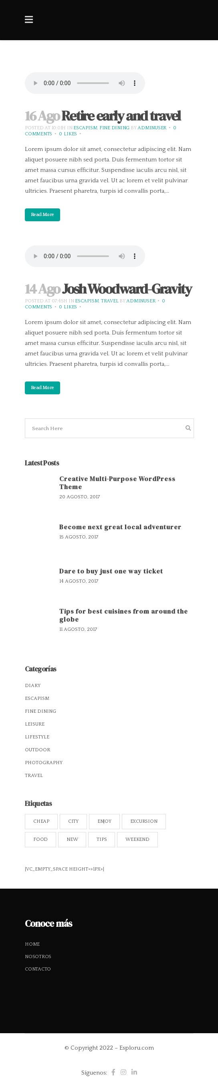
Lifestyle (37, 737)
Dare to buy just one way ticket (111, 571)
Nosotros (38, 956)
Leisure (34, 724)
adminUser (151, 128)
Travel (110, 301)
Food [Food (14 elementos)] (40, 839)
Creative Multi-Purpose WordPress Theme (117, 482)
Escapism (85, 128)
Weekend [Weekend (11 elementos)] (137, 839)
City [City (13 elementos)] (73, 821)
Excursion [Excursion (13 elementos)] (143, 821)
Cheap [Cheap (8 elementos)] (41, 821)
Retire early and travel (120, 115)
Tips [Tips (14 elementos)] (102, 839)
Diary (32, 685)
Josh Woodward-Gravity (126, 288)
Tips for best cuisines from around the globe (123, 615)
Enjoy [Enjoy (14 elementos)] (104, 821)
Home (32, 944)
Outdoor (37, 750)
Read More (42, 214)
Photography (44, 762)
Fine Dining (114, 128)
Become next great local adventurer (120, 526)
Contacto (38, 969)
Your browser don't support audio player (85, 83)
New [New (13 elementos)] (72, 839)
